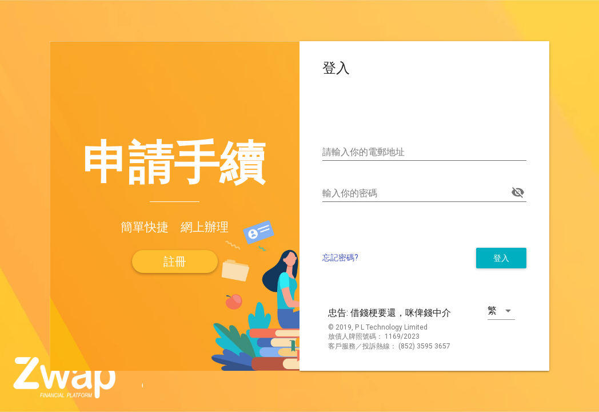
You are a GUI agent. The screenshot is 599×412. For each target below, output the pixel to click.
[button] (175, 261)
